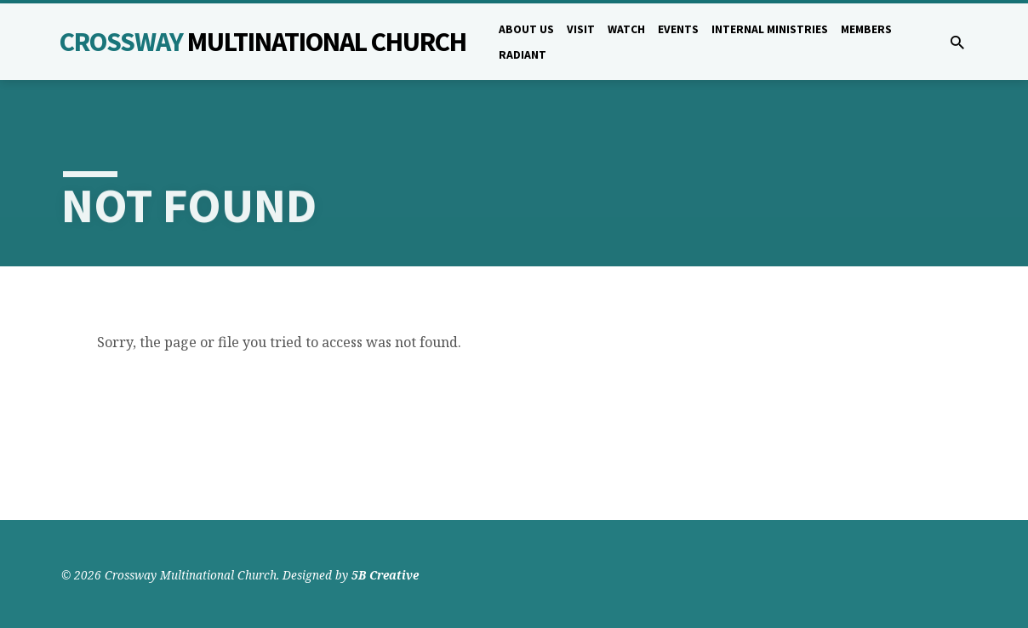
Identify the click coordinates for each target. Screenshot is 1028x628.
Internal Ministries (769, 29)
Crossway (263, 42)
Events (678, 29)
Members (866, 29)
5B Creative (385, 575)
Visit (581, 29)
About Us (526, 29)
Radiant (522, 55)
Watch (626, 29)
